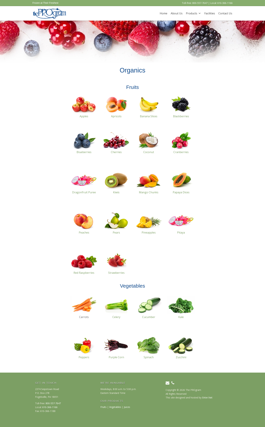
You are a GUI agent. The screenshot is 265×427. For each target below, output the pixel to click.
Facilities (209, 13)
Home (163, 13)
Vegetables (115, 407)
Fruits (103, 407)
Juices (127, 407)
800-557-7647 (200, 3)
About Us (177, 13)
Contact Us (225, 13)
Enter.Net (207, 397)
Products (191, 13)
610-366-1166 (225, 3)
